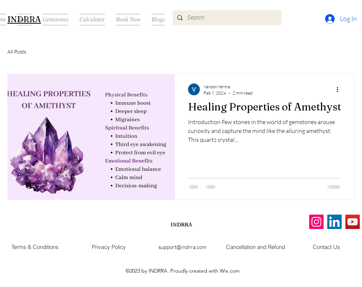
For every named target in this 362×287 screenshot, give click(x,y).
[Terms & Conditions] (35, 247)
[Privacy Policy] (109, 247)
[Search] (226, 17)
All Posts (16, 51)
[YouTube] (352, 222)
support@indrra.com (182, 246)
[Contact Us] (326, 247)
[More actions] (339, 89)
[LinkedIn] (334, 222)
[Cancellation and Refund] (255, 247)
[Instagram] (316, 222)
